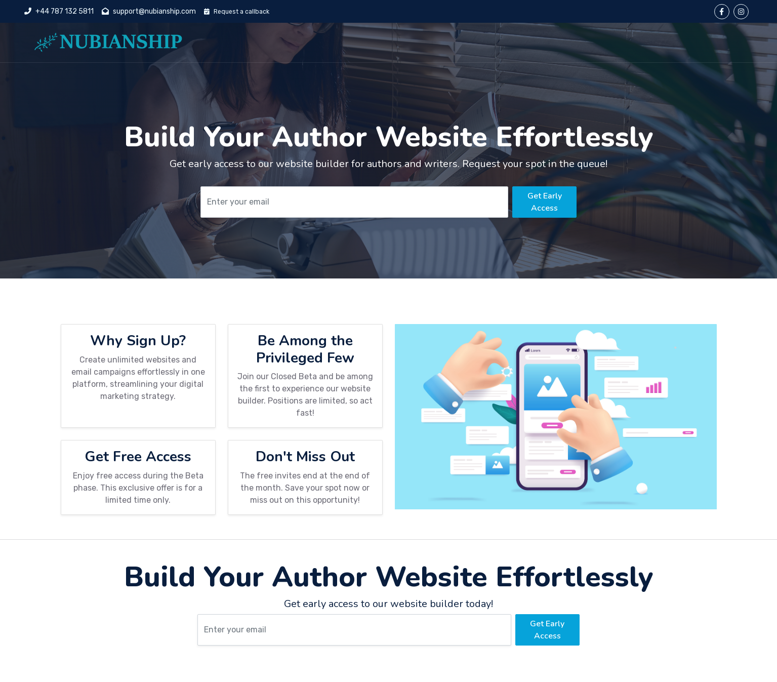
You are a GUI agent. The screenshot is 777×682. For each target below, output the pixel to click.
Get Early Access (544, 202)
